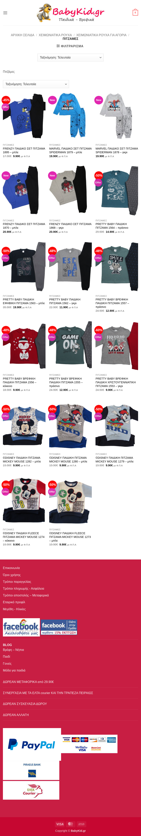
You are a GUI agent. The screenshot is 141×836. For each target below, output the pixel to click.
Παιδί (6, 656)
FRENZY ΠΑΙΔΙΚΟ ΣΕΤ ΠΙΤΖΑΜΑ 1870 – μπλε (24, 225)
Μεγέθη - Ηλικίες (14, 609)
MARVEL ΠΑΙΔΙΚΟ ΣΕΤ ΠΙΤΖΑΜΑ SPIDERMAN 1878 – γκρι (116, 150)
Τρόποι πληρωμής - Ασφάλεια (23, 588)
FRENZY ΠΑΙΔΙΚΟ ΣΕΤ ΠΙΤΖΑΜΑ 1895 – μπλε (24, 150)
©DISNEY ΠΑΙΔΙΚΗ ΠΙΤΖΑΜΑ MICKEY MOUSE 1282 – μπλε (22, 459)
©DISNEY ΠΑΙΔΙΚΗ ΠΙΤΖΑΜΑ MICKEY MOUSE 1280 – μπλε (68, 459)
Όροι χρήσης (12, 575)
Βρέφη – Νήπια (13, 649)
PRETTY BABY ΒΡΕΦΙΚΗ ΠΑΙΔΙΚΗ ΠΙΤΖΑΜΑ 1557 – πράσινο (112, 303)
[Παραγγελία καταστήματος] (70, 57)
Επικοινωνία (11, 568)
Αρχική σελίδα (22, 35)
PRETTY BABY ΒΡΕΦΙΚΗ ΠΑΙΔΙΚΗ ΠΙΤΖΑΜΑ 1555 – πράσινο (66, 382)
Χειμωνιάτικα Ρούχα (55, 35)
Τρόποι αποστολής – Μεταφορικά (26, 595)
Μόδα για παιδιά (14, 670)
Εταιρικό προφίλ (14, 602)
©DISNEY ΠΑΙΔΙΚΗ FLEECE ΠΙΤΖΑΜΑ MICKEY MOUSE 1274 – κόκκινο (24, 537)
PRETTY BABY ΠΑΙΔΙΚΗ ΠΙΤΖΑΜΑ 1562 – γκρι (64, 301)
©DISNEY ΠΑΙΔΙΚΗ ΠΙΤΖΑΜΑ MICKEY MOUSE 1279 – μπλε (114, 459)
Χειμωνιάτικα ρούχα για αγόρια (101, 35)
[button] (5, 13)
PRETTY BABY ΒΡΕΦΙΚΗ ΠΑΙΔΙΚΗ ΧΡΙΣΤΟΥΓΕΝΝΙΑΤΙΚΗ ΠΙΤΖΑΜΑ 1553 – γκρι (115, 382)
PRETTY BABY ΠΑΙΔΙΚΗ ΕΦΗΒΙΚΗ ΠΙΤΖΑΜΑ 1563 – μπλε (24, 301)
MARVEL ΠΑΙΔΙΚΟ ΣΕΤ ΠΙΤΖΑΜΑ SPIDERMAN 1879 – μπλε (70, 150)
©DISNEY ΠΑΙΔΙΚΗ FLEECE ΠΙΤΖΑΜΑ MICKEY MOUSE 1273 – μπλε (70, 537)
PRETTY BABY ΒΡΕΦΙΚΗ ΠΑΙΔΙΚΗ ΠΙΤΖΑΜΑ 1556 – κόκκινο (19, 382)
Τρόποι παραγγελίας (17, 581)
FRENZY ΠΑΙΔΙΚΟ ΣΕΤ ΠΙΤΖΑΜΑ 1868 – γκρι (70, 225)
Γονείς (7, 663)
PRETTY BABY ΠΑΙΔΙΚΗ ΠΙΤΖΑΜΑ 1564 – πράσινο (111, 225)
